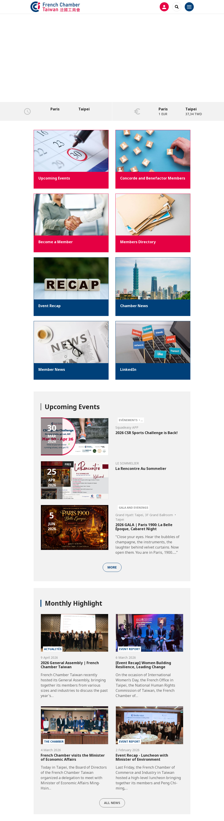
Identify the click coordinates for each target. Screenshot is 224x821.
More (112, 567)
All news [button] (112, 803)
